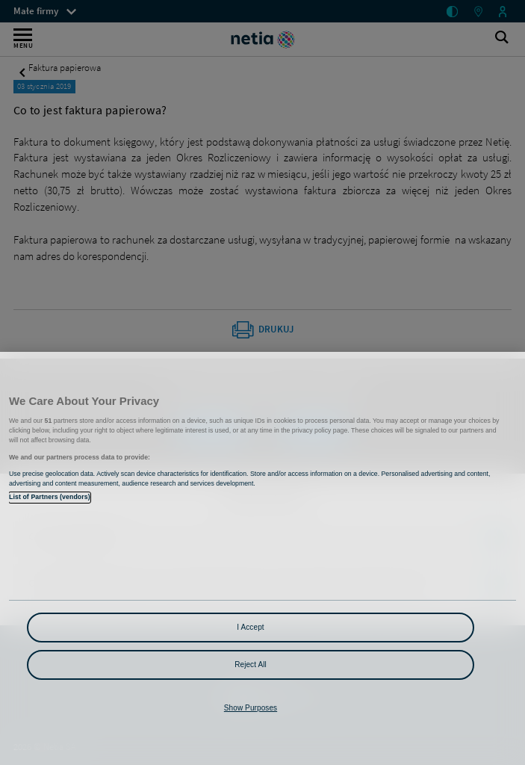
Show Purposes (250, 708)
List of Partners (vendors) (49, 497)
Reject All (250, 664)
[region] (262, 558)
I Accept (250, 627)
